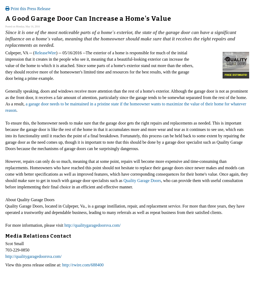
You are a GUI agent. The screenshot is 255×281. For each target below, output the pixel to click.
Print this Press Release (27, 8)
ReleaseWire (45, 53)
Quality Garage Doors (142, 180)
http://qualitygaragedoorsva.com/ (92, 225)
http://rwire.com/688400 (83, 265)
